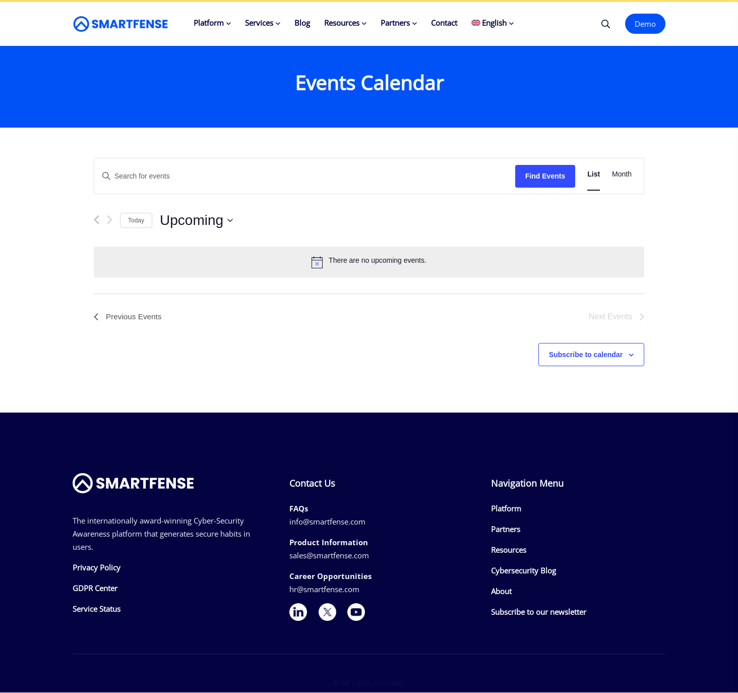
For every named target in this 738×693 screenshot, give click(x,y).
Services (259, 23)
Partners (395, 23)
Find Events (545, 176)
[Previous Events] (96, 220)
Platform (209, 23)
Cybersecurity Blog (523, 571)
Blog (302, 23)
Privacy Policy (96, 568)
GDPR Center (95, 589)
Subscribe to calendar (586, 355)
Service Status (96, 610)
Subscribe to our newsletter (538, 612)
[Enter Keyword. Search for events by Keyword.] (304, 177)
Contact (444, 23)
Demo (645, 24)
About (501, 592)
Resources (341, 23)
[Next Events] (109, 220)
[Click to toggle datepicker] (196, 221)
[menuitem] (492, 24)
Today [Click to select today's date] (136, 220)
